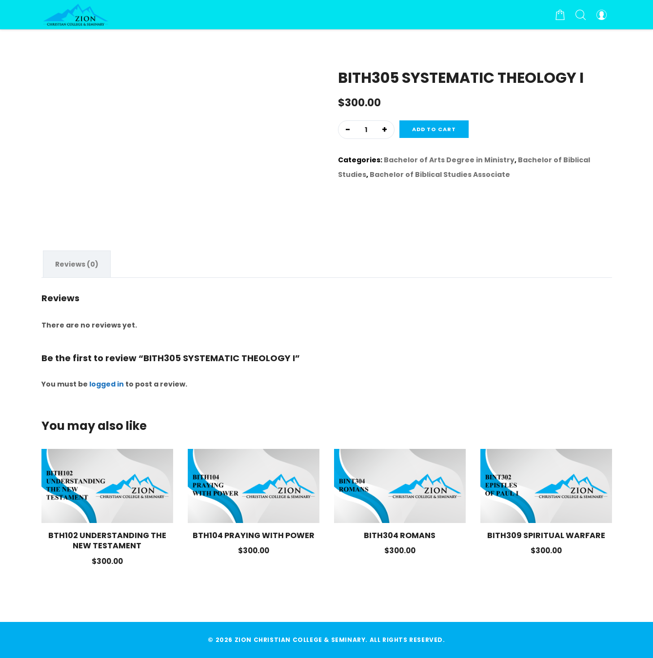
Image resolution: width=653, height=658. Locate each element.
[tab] (77, 264)
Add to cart (434, 129)
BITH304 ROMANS (399, 535)
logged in (106, 384)
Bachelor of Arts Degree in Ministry (449, 160)
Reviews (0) (77, 264)
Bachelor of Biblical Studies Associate (440, 174)
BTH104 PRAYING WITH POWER (254, 535)
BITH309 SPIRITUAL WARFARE (546, 535)
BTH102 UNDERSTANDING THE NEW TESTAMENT (107, 540)
